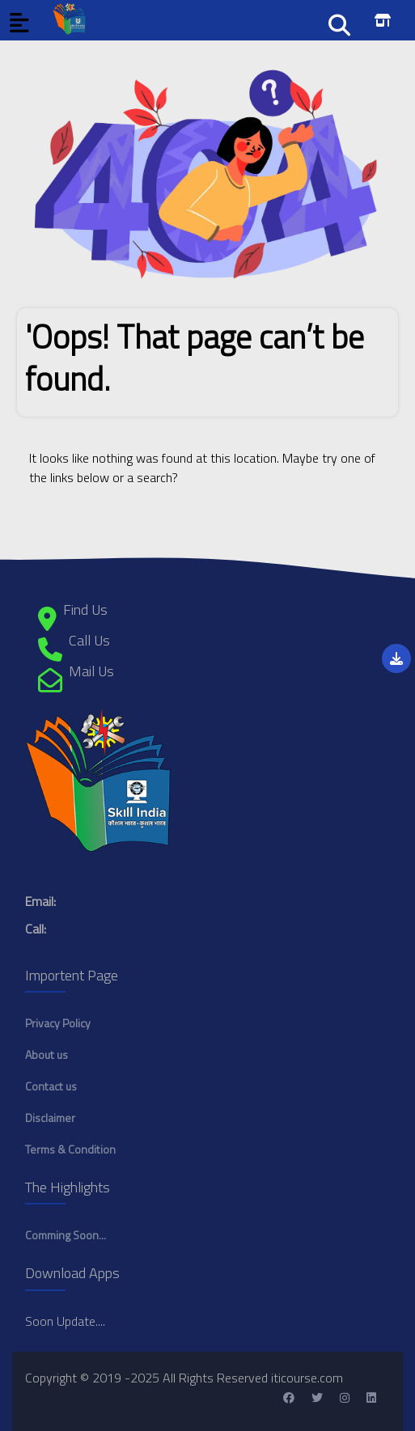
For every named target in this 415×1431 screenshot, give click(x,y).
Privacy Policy (58, 1022)
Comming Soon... (65, 1234)
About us (46, 1054)
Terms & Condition (70, 1149)
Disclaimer (50, 1117)
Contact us (51, 1085)
